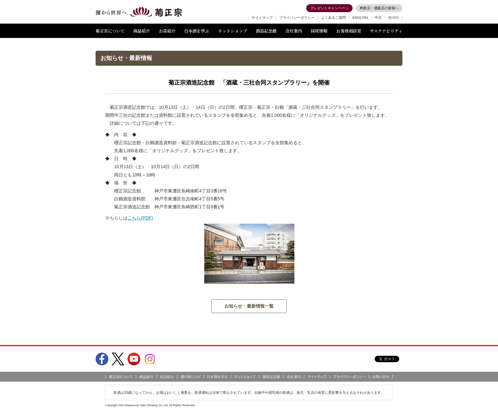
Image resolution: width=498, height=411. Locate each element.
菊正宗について (110, 31)
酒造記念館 (266, 31)
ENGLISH (360, 17)
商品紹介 (141, 31)
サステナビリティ (386, 31)
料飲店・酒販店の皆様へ (379, 8)
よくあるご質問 (333, 17)
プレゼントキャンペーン (329, 8)
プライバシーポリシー (297, 17)
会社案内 (293, 31)
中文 (378, 17)
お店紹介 (167, 31)
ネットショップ (232, 31)
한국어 (393, 17)
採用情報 (319, 31)
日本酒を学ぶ (196, 31)
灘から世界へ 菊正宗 (139, 12)
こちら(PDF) (140, 217)
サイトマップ (262, 17)
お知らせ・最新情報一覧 (249, 306)
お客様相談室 (348, 31)
